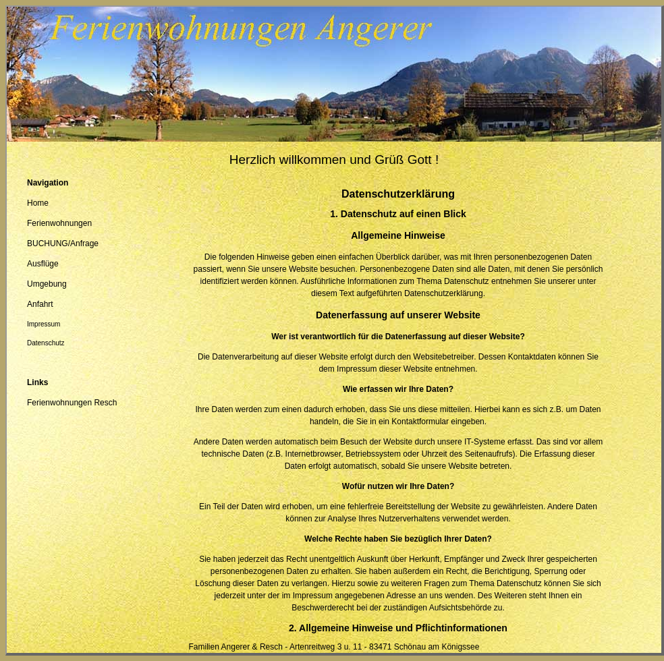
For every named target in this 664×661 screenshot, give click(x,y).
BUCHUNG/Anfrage (63, 243)
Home (38, 203)
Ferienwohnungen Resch (72, 402)
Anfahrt (40, 304)
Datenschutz (46, 343)
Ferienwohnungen (59, 223)
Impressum (43, 324)
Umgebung (47, 284)
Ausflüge (43, 263)
